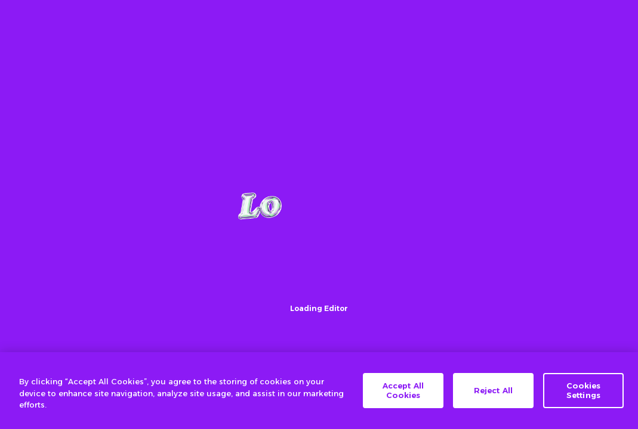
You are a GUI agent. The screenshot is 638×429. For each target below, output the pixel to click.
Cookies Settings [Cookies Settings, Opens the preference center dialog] (583, 390)
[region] (319, 390)
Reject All (493, 390)
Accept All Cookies (403, 390)
